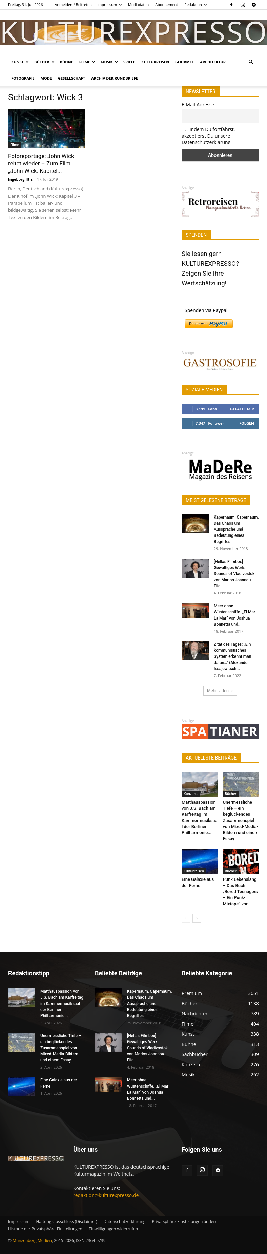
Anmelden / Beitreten (73, 4)
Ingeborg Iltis (20, 179)
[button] (251, 62)
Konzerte (191, 793)
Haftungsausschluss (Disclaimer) (66, 1222)
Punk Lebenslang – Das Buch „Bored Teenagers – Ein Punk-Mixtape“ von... (240, 891)
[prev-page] (186, 918)
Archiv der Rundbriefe (114, 78)
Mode (46, 78)
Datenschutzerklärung (125, 1222)
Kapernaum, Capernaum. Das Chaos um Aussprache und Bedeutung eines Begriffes (236, 529)
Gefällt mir (242, 408)
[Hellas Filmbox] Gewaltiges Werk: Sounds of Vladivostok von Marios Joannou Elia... (234, 573)
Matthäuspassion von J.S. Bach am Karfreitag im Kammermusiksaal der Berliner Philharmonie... (61, 1003)
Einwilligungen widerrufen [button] (113, 1229)
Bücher (44, 61)
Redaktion (195, 4)
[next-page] (196, 918)
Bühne (66, 61)
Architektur (213, 61)
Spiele (129, 61)
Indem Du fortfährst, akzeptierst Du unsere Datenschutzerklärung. (208, 135)
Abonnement (166, 4)
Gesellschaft (71, 78)
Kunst (20, 61)
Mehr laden (220, 690)
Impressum (109, 4)
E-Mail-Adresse (198, 104)
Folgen (246, 423)
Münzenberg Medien (32, 1240)
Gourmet (184, 61)
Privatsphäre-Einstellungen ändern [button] (184, 1222)
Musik (109, 61)
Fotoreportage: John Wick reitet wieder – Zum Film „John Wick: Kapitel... (41, 163)
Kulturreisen (155, 61)
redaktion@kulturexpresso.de (106, 1195)
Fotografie (23, 78)
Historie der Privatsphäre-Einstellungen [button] (45, 1229)
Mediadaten (138, 4)
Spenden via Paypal (206, 310)
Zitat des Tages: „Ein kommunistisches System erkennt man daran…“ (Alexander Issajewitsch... (232, 656)
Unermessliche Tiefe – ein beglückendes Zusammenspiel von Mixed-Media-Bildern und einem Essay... (241, 820)
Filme (87, 61)
